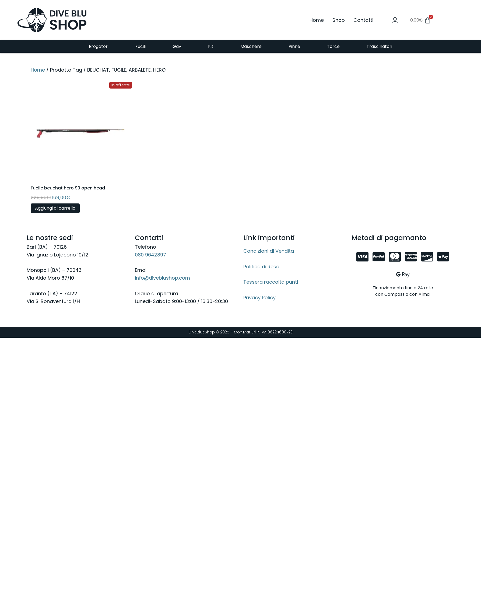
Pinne (294, 46)
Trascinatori (379, 46)
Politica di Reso (261, 266)
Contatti (363, 20)
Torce (333, 46)
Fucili (140, 46)
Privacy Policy (259, 297)
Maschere (251, 46)
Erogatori (98, 46)
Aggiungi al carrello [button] (55, 208)
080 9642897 (150, 254)
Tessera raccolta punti (270, 282)
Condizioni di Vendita (268, 251)
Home (317, 20)
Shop (338, 20)
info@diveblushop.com (162, 277)
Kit (210, 46)
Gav (177, 46)
